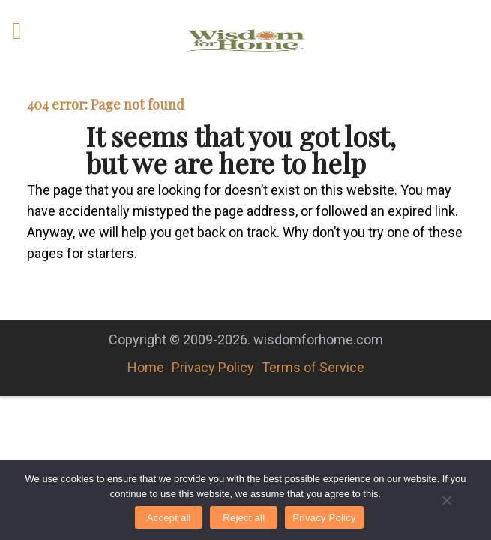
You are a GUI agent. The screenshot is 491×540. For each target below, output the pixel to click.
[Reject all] (446, 500)
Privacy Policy (213, 367)
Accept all (169, 518)
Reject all (244, 518)
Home (145, 367)
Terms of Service (313, 367)
